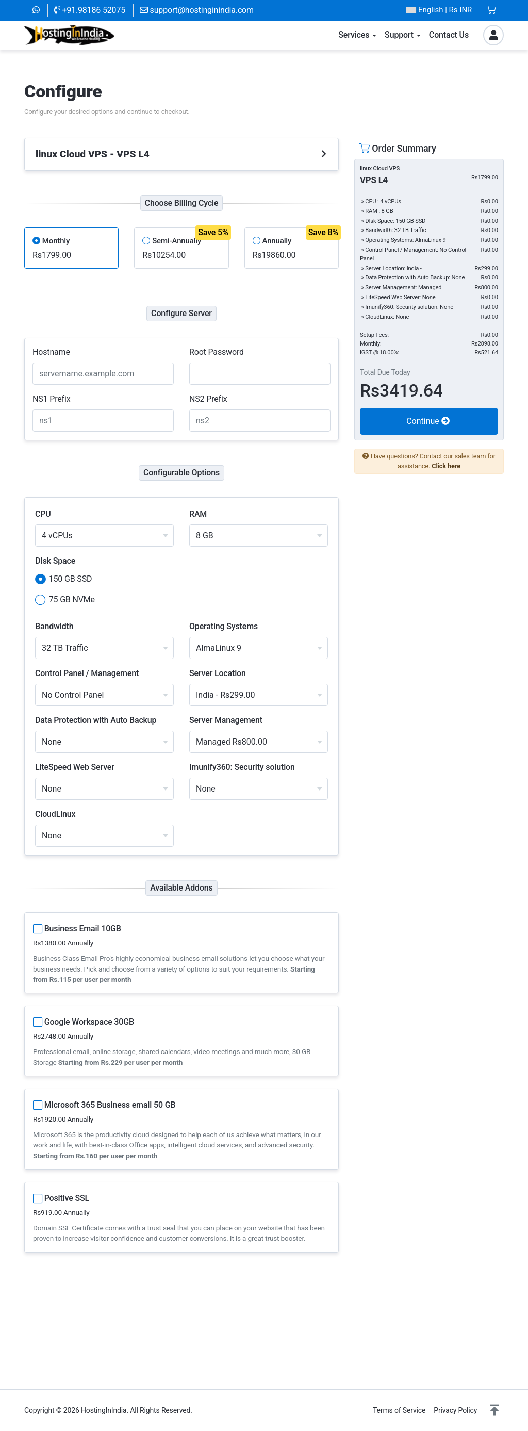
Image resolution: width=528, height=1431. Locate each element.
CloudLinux (55, 814)
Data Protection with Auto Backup (95, 720)
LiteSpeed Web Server (74, 767)
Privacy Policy (455, 1410)
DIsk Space (55, 561)
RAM (198, 514)
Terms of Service (399, 1410)
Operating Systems (223, 626)
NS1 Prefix (51, 399)
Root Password (216, 352)
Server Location (217, 673)
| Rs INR (439, 10)
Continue (428, 421)
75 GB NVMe (65, 600)
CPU (43, 514)
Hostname (51, 352)
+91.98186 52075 (89, 10)
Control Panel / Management (87, 673)
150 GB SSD (63, 579)
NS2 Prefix (208, 399)
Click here (446, 466)
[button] (494, 1410)
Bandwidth (54, 626)
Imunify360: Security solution (242, 767)
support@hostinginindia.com (197, 10)
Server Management (225, 720)
